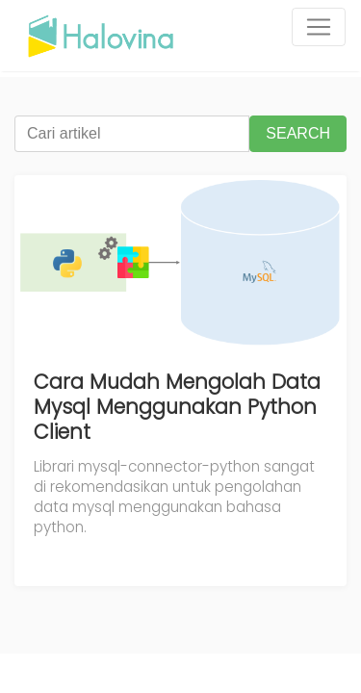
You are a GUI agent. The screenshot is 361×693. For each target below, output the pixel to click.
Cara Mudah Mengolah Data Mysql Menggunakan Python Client (177, 407)
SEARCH (298, 133)
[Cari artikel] (131, 134)
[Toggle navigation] (319, 27)
